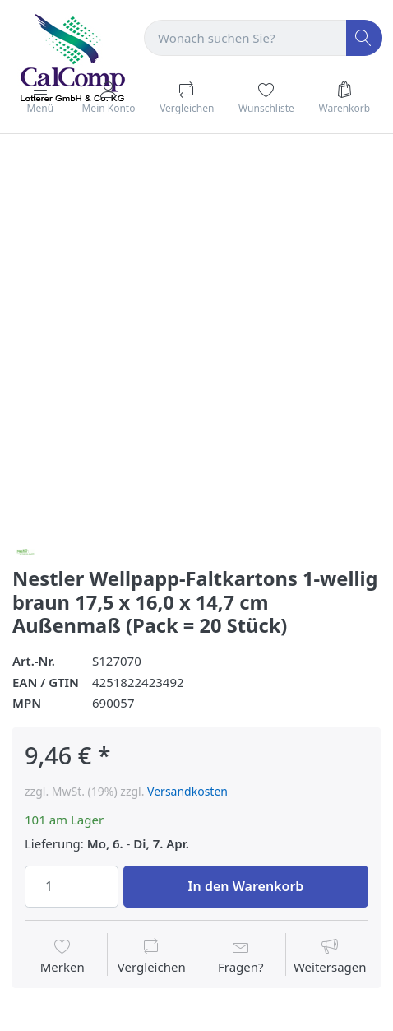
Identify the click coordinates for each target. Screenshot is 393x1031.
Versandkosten (187, 791)
